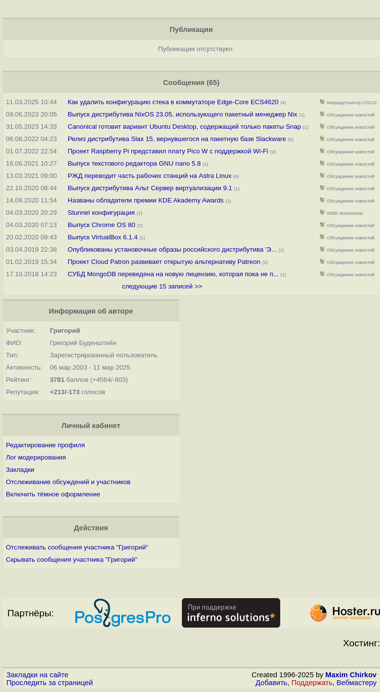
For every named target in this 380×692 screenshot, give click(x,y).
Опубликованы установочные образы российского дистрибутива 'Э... (172, 249)
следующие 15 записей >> (162, 286)
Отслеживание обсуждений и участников (68, 482)
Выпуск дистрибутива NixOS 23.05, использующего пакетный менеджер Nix (183, 114)
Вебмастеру (357, 683)
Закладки (20, 469)
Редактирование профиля (45, 445)
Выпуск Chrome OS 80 (101, 225)
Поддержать (312, 683)
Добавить (272, 683)
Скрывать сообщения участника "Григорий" (71, 559)
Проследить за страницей (49, 683)
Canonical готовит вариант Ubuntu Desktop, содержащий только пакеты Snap (184, 126)
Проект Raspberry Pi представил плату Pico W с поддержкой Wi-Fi (168, 151)
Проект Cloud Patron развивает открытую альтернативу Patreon (164, 261)
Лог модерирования (36, 457)
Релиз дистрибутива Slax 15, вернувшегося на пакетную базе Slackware (177, 139)
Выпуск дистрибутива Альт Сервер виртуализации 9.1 (150, 188)
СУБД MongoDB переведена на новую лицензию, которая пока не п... (173, 274)
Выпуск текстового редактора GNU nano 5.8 (134, 163)
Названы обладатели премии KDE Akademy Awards (146, 200)
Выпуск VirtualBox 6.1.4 (103, 237)
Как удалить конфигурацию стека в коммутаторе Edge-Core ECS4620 (173, 102)
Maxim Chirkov (351, 675)
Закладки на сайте (37, 675)
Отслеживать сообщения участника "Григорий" (77, 547)
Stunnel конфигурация (101, 212)
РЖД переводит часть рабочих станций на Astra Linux (150, 175)
